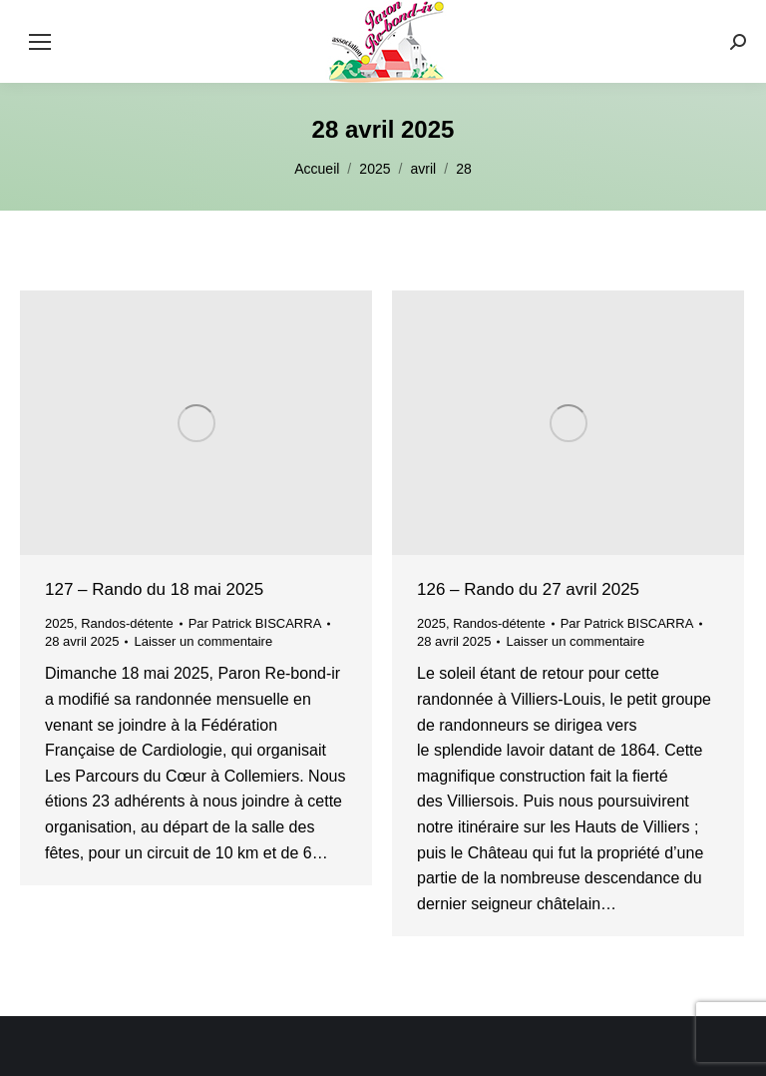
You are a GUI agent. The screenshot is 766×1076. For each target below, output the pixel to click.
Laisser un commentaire (203, 641)
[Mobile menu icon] (40, 42)
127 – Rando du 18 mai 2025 (154, 589)
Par (255, 623)
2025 (59, 623)
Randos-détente (127, 623)
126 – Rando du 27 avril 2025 (528, 589)
